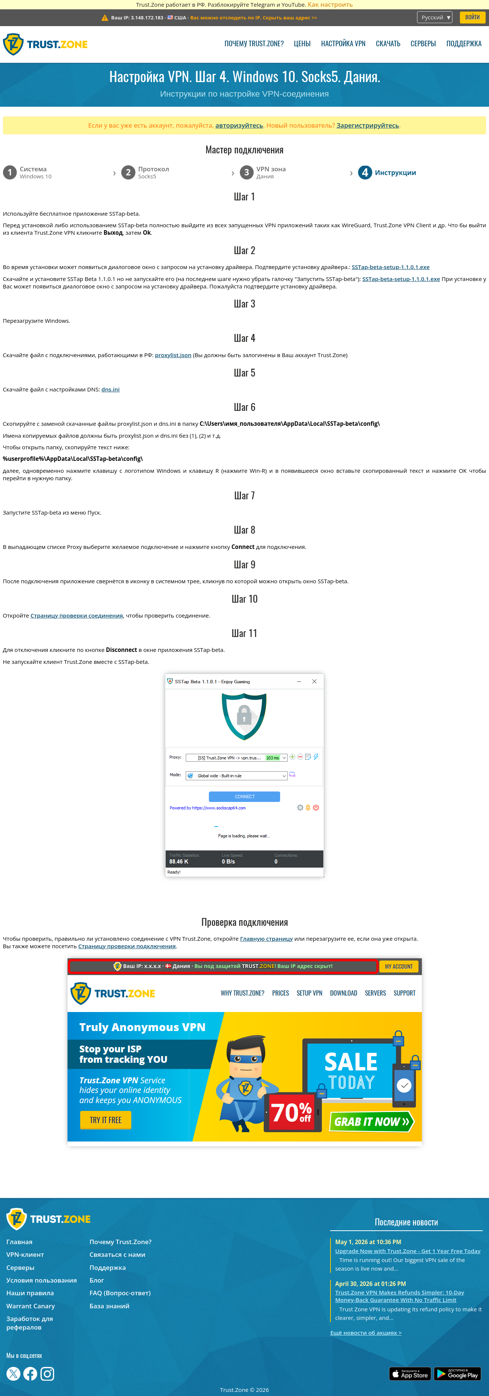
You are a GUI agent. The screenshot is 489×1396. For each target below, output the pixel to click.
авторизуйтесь (239, 125)
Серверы (423, 44)
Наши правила (30, 1293)
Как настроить (330, 4)
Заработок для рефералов (29, 1322)
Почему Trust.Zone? (254, 44)
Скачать (388, 44)
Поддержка (464, 44)
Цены (302, 44)
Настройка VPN (343, 44)
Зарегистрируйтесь (367, 125)
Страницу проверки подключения (127, 946)
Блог (97, 1280)
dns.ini (110, 389)
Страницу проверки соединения (77, 615)
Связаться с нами (117, 1254)
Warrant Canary (30, 1306)
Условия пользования (41, 1280)
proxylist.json (173, 355)
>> (253, 17)
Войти (473, 18)
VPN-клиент (25, 1254)
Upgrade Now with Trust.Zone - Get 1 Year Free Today (408, 1251)
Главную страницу (266, 938)
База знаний (109, 1306)
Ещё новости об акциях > (365, 1332)
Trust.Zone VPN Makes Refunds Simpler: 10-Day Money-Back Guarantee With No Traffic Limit (399, 1296)
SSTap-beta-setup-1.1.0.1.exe (391, 267)
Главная (19, 1241)
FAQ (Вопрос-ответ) (120, 1293)
